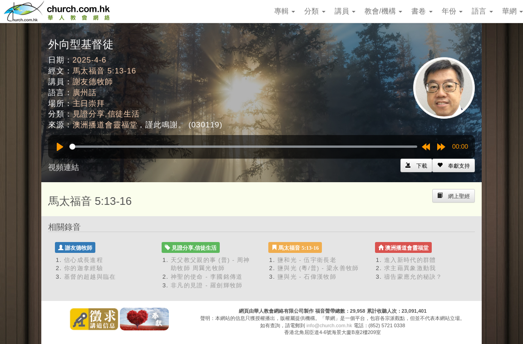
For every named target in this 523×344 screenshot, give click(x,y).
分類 (314, 11)
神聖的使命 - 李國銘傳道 (206, 276)
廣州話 (85, 92)
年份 (452, 11)
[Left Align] (453, 165)
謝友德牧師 (93, 82)
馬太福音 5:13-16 (105, 71)
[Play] (60, 147)
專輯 (284, 11)
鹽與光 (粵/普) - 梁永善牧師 (318, 268)
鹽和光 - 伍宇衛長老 (306, 260)
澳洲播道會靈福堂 (105, 125)
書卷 (421, 11)
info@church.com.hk (329, 325)
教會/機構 (383, 11)
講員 (345, 11)
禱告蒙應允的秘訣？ (413, 276)
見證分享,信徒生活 (106, 114)
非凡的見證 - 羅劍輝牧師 (206, 285)
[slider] (243, 146)
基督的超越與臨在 (90, 276)
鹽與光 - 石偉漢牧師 (306, 276)
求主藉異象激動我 (410, 268)
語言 (482, 11)
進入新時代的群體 (410, 260)
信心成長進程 (83, 260)
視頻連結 (63, 167)
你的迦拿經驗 (83, 268)
